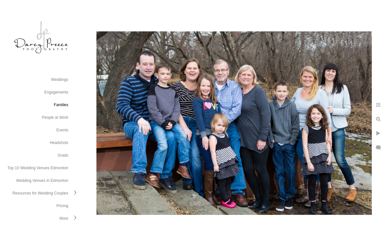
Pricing (62, 206)
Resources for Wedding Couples (40, 193)
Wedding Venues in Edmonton (42, 180)
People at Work (55, 117)
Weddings (59, 79)
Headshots (59, 142)
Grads (63, 155)
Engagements (56, 92)
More (64, 218)
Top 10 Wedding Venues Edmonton (37, 168)
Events (62, 130)
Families (61, 105)
